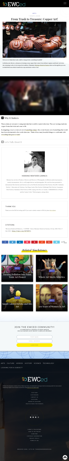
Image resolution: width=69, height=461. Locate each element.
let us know (53, 210)
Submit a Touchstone (34, 429)
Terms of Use (34, 440)
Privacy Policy (34, 438)
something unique (31, 130)
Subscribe (34, 433)
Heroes (19, 363)
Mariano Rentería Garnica (42, 65)
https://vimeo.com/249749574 (21, 231)
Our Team (34, 392)
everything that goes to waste (10, 134)
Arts (34, 13)
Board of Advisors (34, 401)
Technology (48, 363)
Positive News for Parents (34, 403)
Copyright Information (34, 436)
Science (37, 363)
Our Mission (34, 394)
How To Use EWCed (34, 431)
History (28, 363)
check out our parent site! (33, 387)
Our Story (34, 399)
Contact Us (34, 397)
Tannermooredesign (43, 449)
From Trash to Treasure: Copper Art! (34, 19)
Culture (10, 363)
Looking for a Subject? (12, 367)
